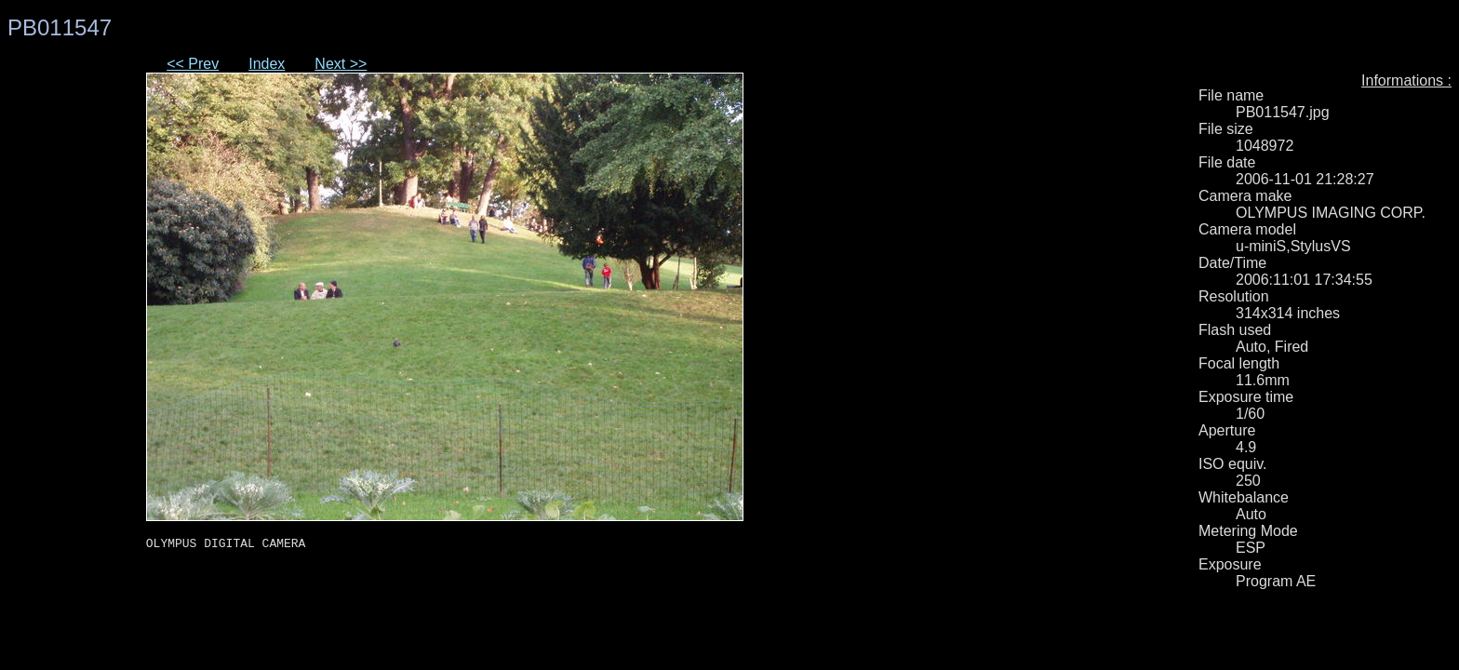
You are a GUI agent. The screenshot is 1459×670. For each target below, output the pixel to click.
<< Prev (193, 64)
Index (266, 64)
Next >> (341, 64)
